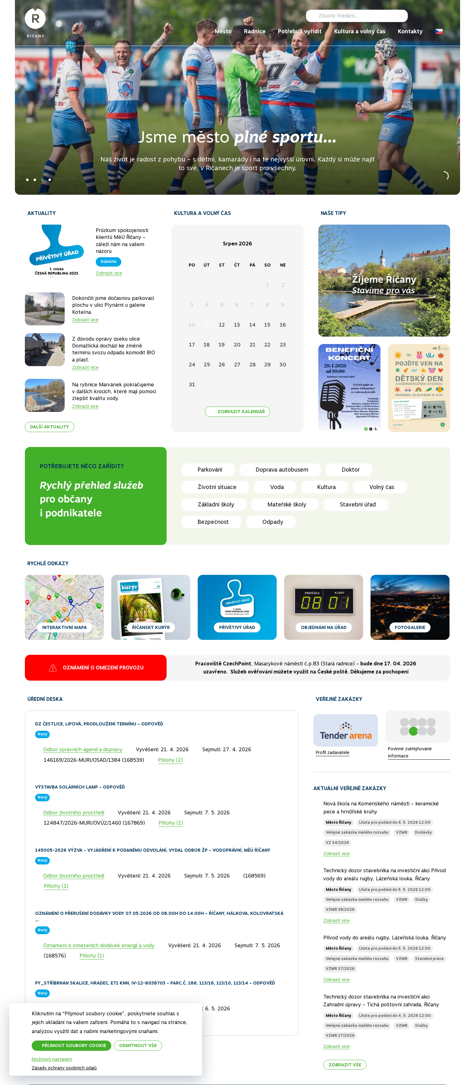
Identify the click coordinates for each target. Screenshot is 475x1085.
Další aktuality (49, 427)
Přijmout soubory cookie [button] (74, 1045)
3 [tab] (42, 180)
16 (283, 325)
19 (222, 345)
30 (282, 365)
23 (283, 345)
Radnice (254, 31)
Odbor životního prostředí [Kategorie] (73, 813)
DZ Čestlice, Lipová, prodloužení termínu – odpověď (99, 724)
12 (222, 325)
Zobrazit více (109, 273)
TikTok (436, 16)
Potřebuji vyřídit (300, 31)
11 (207, 325)
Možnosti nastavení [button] (52, 1059)
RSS (446, 16)
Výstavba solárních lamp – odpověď (80, 787)
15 (267, 325)
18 (207, 345)
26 (222, 365)
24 (192, 365)
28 (252, 365)
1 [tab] (27, 180)
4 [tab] (49, 180)
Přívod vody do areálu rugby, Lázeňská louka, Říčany (384, 938)
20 (237, 345)
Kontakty (410, 31)
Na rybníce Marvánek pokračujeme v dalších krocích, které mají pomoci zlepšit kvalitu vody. (114, 392)
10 (192, 325)
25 (207, 365)
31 (192, 385)
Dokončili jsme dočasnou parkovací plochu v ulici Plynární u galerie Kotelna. (113, 305)
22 (267, 345)
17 (192, 345)
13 (237, 325)
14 (252, 325)
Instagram (426, 16)
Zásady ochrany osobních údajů (64, 1067)
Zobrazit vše (345, 1064)
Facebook (416, 16)
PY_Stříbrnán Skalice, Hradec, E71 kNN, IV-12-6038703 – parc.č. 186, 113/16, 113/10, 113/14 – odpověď (155, 982)
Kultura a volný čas (359, 31)
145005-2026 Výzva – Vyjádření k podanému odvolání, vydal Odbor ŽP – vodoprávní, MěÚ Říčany (152, 850)
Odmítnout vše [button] (138, 1045)
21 (253, 345)
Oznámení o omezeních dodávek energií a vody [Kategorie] (98, 945)
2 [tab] (35, 180)
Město (223, 31)
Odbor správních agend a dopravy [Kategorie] (82, 749)
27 (237, 365)
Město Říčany (338, 823)
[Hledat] (357, 16)
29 (267, 365)
